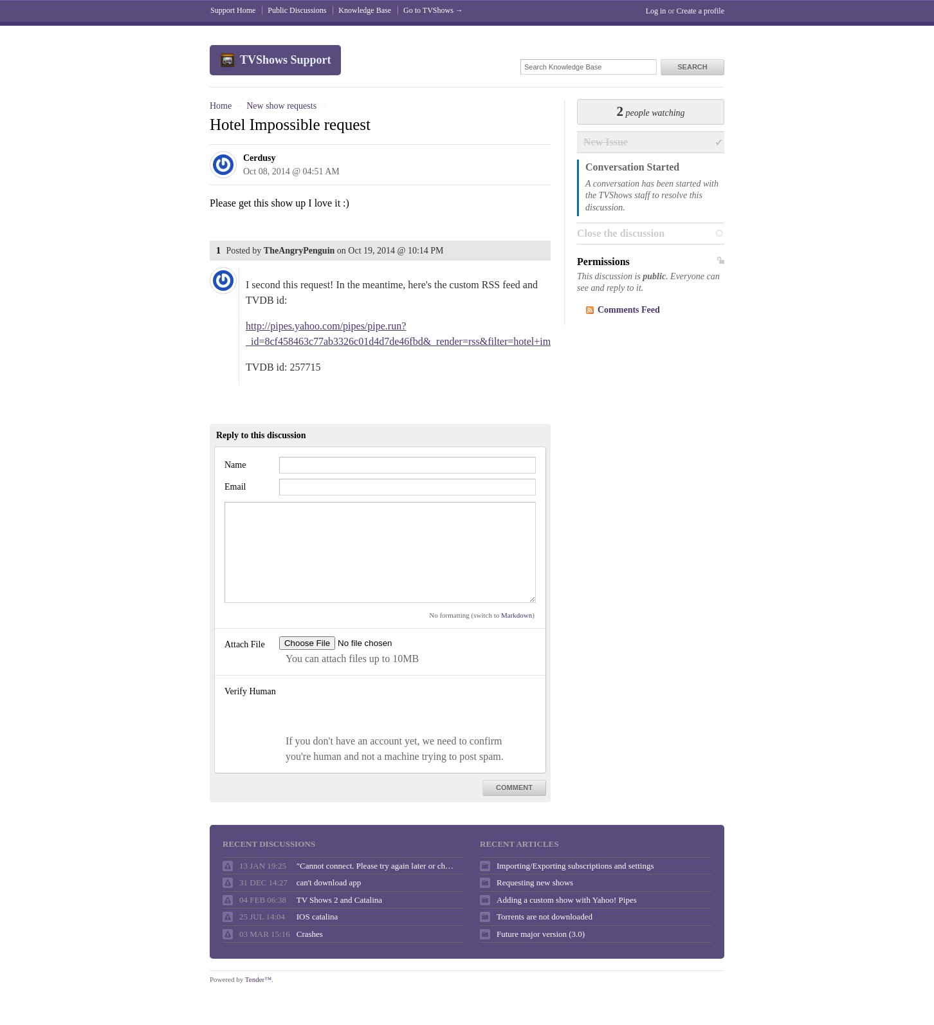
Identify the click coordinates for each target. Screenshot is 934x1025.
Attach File (244, 644)
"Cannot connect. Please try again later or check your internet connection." (377, 866)
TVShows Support (285, 59)
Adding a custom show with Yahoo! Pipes (567, 900)
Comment (514, 787)
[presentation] (377, 708)
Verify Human (250, 691)
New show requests (281, 106)
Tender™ (258, 979)
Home (221, 106)
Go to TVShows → (433, 10)
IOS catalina (317, 916)
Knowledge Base (364, 10)
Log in (656, 10)
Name (235, 465)
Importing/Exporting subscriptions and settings (575, 866)
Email (235, 487)
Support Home (232, 10)
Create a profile (700, 10)
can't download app (329, 882)
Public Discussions (297, 10)
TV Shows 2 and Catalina (339, 900)
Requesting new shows (535, 882)
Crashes (310, 934)
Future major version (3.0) (541, 934)
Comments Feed (629, 310)
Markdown (516, 615)
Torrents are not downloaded (544, 916)
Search (692, 67)
